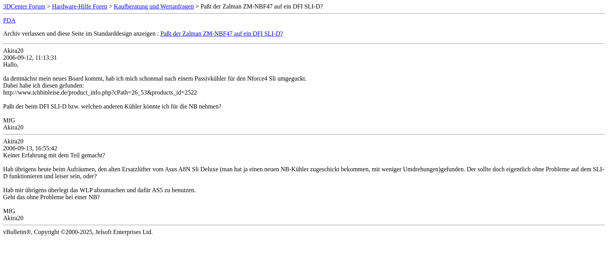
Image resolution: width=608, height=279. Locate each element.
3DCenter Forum (24, 6)
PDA (9, 20)
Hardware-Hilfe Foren (79, 6)
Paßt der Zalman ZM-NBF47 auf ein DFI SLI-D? (222, 33)
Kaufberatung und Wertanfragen (154, 6)
